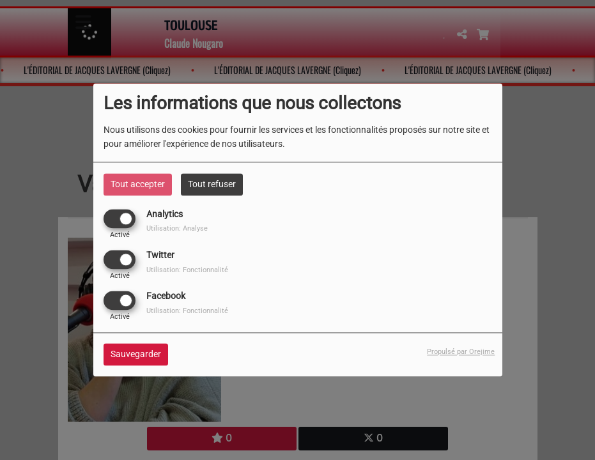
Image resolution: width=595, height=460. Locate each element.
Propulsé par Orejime (461, 352)
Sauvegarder (136, 354)
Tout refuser (212, 184)
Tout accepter (138, 184)
